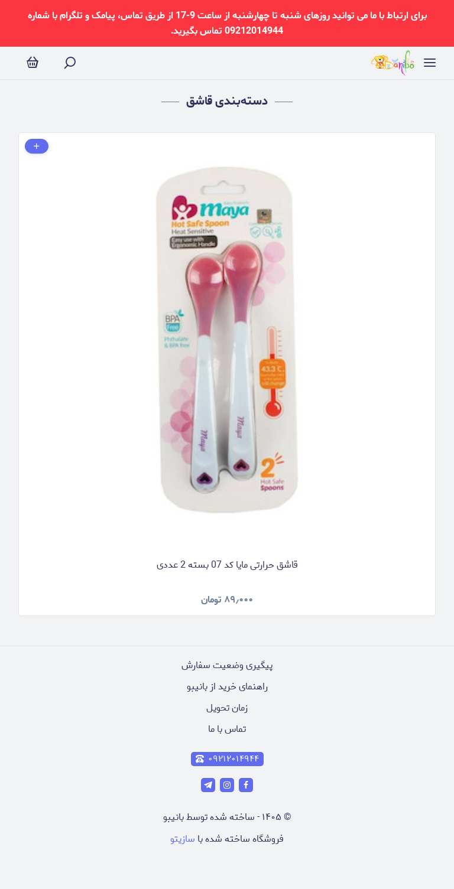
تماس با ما (227, 729)
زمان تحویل (227, 708)
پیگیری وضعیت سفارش (227, 665)
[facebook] (246, 785)
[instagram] (227, 785)
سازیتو (182, 839)
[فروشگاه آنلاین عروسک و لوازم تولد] (392, 63)
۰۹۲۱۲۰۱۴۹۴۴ (227, 759)
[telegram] (208, 785)
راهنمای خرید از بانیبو (227, 687)
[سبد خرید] (32, 63)
